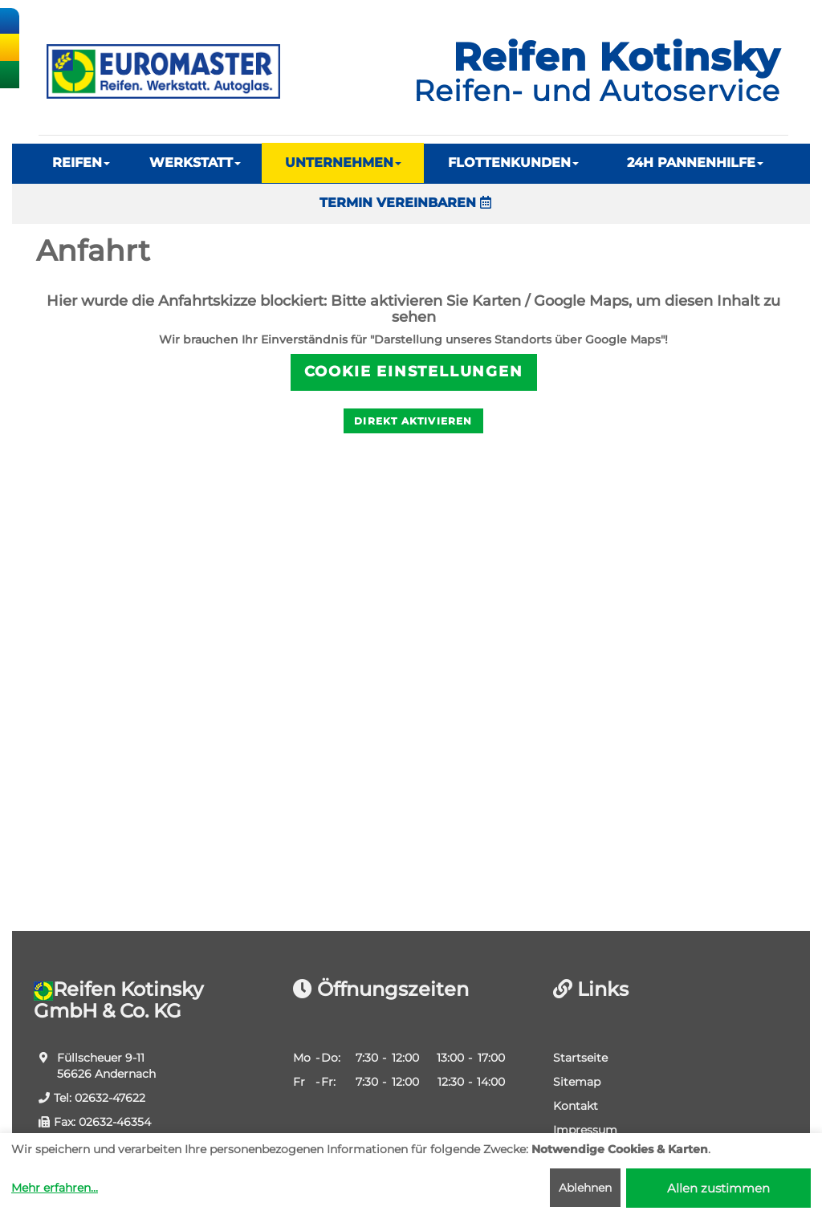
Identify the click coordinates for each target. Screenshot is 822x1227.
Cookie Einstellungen (413, 371)
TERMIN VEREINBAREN (405, 202)
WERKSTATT (195, 162)
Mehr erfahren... (54, 1187)
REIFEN (81, 162)
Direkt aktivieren (413, 421)
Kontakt (575, 1106)
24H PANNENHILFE (695, 162)
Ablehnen (585, 1187)
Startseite (580, 1057)
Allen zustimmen (718, 1188)
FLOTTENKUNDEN (513, 162)
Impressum (585, 1130)
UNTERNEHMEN (343, 162)
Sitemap (576, 1082)
